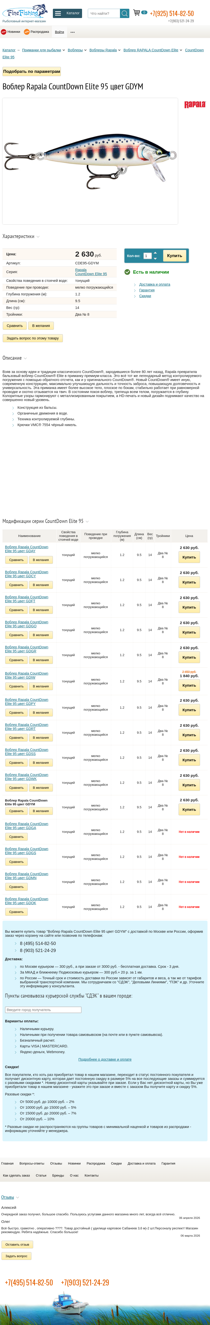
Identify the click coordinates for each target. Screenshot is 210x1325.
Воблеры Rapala (103, 50)
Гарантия (146, 290)
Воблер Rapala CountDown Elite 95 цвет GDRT (26, 726)
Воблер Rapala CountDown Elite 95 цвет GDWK (26, 776)
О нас (74, 1174)
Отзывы (56, 1162)
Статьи (41, 1174)
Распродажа (40, 32)
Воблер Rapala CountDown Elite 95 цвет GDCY (26, 573)
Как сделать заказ (16, 1174)
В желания (41, 326)
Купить (173, 255)
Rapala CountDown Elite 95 (91, 272)
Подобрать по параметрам (31, 71)
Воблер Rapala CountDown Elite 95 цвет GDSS (26, 751)
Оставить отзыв (17, 1243)
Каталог (8, 50)
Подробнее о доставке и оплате (104, 1058)
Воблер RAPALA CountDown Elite (150, 50)
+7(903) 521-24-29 (85, 1281)
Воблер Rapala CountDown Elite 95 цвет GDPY (26, 701)
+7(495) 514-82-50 (29, 1281)
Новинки (13, 32)
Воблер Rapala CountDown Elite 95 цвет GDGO (26, 623)
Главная (7, 1162)
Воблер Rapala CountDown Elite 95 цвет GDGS (26, 850)
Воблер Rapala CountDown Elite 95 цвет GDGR (26, 648)
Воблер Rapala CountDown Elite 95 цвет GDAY (26, 548)
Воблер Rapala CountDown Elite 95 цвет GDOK (26, 900)
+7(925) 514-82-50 (174, 13)
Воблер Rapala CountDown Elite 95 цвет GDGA (26, 825)
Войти (59, 32)
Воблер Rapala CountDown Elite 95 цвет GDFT (26, 598)
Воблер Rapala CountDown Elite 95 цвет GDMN (26, 875)
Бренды (58, 1174)
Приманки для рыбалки (41, 50)
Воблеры (75, 50)
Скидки (145, 296)
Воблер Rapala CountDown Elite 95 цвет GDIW (26, 674)
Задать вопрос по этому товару (33, 338)
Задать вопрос (16, 1255)
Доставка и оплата (154, 284)
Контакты (92, 1174)
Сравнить (15, 326)
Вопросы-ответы (31, 1162)
